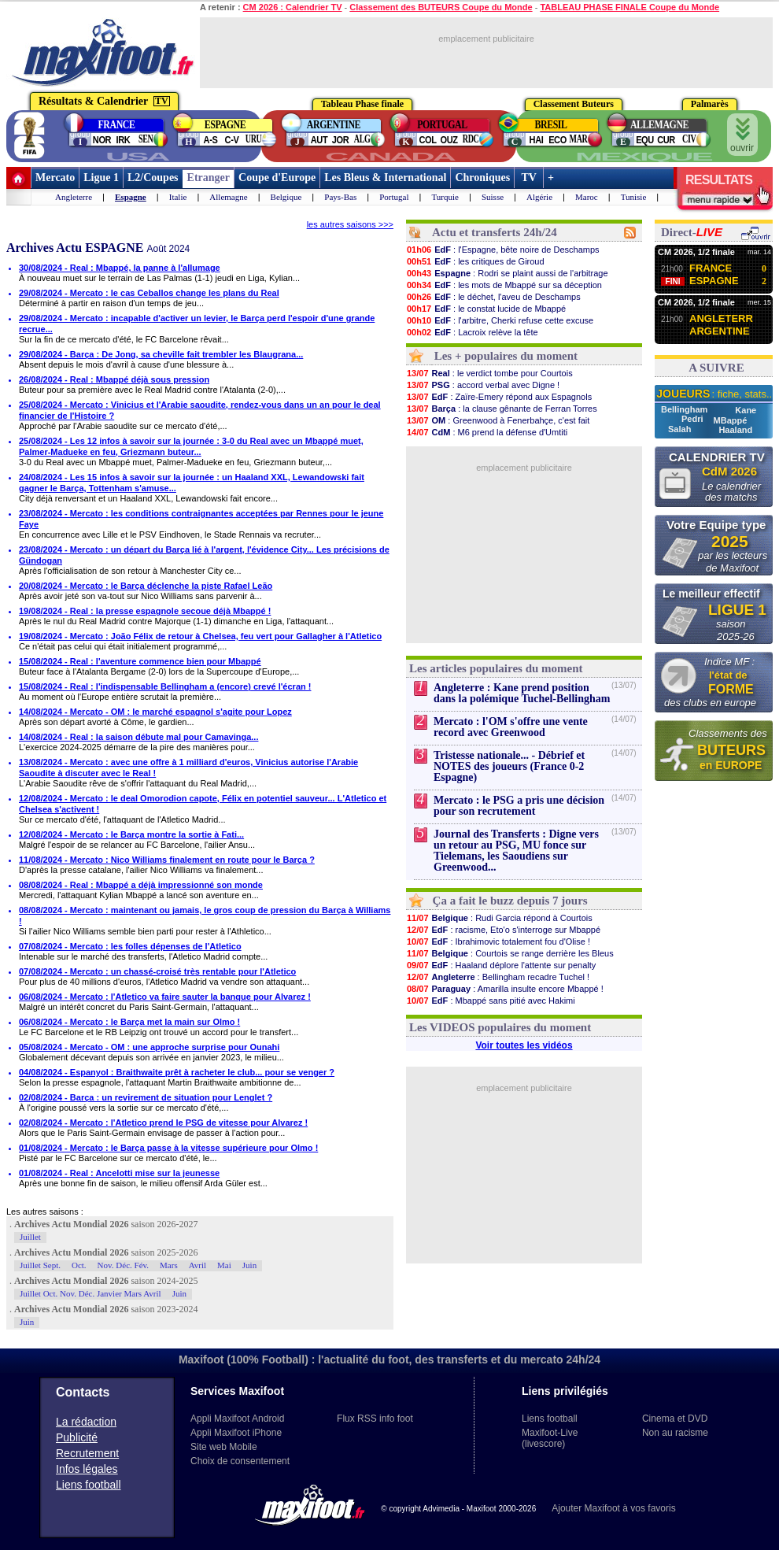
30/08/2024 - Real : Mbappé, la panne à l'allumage (119, 267)
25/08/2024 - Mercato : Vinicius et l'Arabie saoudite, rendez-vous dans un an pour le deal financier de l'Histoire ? (200, 410)
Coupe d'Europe (277, 177)
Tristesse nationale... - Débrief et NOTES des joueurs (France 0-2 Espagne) (509, 766)
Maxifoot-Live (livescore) (550, 1438)
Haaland (735, 430)
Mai (224, 1265)
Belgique (286, 197)
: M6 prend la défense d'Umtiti (486, 432)
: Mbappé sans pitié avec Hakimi (490, 1000)
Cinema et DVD (674, 1418)
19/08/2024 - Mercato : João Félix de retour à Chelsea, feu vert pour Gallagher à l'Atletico (200, 636)
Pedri (693, 419)
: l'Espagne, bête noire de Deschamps (503, 249)
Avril (197, 1265)
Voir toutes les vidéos (523, 1045)
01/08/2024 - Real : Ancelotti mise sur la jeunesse (119, 1173)
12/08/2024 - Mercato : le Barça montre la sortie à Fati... (131, 834)
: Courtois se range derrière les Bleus (510, 953)
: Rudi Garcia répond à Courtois (499, 918)
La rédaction (86, 1421)
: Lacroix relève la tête (472, 332)
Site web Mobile (223, 1446)
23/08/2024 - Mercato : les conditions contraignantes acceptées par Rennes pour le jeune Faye (201, 519)
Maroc (586, 197)
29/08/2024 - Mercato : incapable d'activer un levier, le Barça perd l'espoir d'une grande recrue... (197, 323)
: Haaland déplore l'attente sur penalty (501, 965)
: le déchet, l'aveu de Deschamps (493, 296)
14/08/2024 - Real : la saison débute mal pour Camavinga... (138, 737)
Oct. (79, 1265)
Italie (178, 197)
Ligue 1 (101, 177)
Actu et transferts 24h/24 (494, 232)
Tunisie (634, 197)
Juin (249, 1265)
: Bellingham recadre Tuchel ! (497, 977)
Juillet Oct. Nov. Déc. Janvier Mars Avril (90, 1293)
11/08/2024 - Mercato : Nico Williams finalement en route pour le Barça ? (167, 859)
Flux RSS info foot (375, 1418)
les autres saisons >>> (350, 224)
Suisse (493, 197)
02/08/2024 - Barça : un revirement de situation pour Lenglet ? (145, 1097)
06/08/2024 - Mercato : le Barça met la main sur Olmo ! (129, 1022)
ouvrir (742, 135)
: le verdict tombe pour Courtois (489, 373)
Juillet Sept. (40, 1265)
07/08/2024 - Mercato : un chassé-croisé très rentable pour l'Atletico (157, 971)
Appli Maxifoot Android (237, 1418)
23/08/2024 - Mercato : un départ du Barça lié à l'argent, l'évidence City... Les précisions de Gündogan (204, 555)
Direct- (691, 232)
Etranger (208, 177)
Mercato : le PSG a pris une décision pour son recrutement (519, 805)
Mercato (55, 177)
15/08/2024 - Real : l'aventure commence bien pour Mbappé (140, 661)
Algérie (539, 197)
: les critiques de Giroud (475, 261)
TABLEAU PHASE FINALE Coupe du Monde (629, 7)
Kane (745, 410)
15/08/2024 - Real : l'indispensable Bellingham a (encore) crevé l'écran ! (165, 686)
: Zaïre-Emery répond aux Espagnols (499, 396)
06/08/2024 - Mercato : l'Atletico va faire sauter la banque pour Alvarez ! (165, 996)
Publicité (77, 1437)
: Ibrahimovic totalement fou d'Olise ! (498, 941)
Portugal (393, 197)
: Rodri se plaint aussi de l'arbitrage (507, 273)
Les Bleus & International (385, 177)
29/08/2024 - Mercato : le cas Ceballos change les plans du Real (149, 293)
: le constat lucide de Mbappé (486, 308)
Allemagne (228, 197)
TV (529, 177)
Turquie (445, 197)
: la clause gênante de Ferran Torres (501, 408)
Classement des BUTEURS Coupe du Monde (440, 7)
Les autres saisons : (44, 1211)
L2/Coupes (153, 177)
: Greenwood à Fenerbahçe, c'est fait (497, 420)
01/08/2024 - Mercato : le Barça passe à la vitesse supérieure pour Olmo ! (168, 1147)
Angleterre (73, 197)
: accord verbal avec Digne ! (482, 385)
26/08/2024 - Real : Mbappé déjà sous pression (114, 379)
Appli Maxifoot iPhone (236, 1432)
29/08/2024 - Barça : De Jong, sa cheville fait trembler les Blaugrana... (161, 354)
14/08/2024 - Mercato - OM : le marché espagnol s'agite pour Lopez (155, 711)
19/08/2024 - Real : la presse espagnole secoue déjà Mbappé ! (145, 611)
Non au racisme (675, 1432)
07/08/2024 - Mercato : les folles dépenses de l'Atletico (130, 946)
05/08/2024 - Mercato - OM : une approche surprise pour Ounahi (149, 1047)
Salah (680, 429)
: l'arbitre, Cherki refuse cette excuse (499, 320)
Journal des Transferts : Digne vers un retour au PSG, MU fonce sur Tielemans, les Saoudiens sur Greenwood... (516, 850)
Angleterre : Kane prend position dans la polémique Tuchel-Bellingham (522, 693)
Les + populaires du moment (506, 356)
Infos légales (87, 1469)
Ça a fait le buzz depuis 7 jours (510, 900)
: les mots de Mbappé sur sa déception (504, 285)
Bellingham (685, 409)
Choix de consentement (240, 1461)
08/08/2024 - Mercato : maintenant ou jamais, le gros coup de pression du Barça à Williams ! (204, 915)
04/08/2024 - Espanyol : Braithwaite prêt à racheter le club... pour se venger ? (176, 1072)
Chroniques (482, 177)
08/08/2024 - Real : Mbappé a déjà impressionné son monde (141, 885)
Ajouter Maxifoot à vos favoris (613, 1508)
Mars (169, 1265)
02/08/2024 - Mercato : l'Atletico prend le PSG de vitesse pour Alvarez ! (163, 1122)
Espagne (130, 197)
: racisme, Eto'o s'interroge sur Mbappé (503, 929)
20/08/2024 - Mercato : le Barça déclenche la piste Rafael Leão (145, 585)
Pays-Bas (340, 197)
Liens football (88, 1484)
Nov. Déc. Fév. (123, 1265)
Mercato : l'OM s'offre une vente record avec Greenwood (511, 727)
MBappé (731, 420)
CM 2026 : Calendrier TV (292, 7)
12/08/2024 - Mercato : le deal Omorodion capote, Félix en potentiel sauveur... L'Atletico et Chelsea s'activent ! (202, 803)
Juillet (30, 1236)
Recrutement (87, 1453)
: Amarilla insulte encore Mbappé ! (505, 988)
